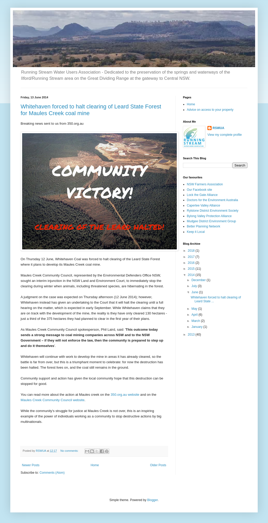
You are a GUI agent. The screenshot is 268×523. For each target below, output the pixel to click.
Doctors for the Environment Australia (212, 200)
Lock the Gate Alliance (202, 195)
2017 (192, 257)
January (197, 327)
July (194, 286)
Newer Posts (30, 465)
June (195, 292)
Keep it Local (196, 232)
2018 (192, 250)
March (196, 321)
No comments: (69, 450)
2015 (192, 269)
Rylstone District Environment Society (212, 210)
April (194, 314)
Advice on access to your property (210, 110)
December (199, 280)
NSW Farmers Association (205, 184)
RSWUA (218, 128)
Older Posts (158, 465)
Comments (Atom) (51, 472)
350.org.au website (125, 395)
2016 (192, 263)
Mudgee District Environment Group (211, 221)
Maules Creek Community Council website (53, 400)
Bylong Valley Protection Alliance (209, 216)
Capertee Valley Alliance (203, 205)
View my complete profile (224, 135)
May (194, 309)
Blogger (152, 500)
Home (95, 465)
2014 (192, 275)
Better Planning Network (203, 226)
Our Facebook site (199, 190)
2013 (192, 334)
